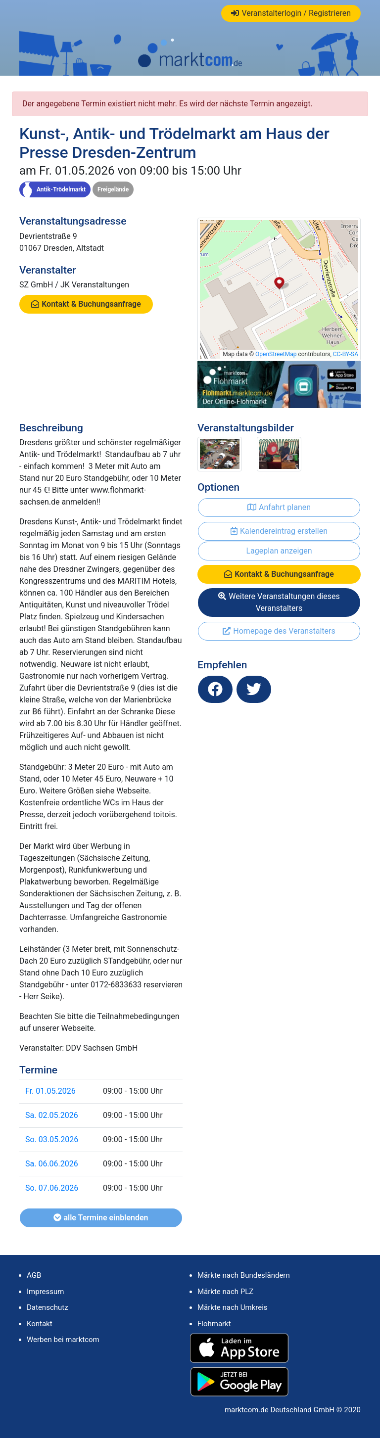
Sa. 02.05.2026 (51, 1115)
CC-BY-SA (345, 354)
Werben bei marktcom (63, 1339)
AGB (34, 1275)
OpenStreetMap (275, 354)
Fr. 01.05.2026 (50, 1091)
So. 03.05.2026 (51, 1139)
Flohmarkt (214, 1323)
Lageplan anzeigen (279, 551)
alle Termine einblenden (100, 1217)
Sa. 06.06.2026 (51, 1163)
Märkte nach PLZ (225, 1291)
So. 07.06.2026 (51, 1188)
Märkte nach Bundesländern (243, 1275)
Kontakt (39, 1323)
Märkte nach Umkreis (232, 1307)
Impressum (45, 1291)
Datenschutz (47, 1307)
